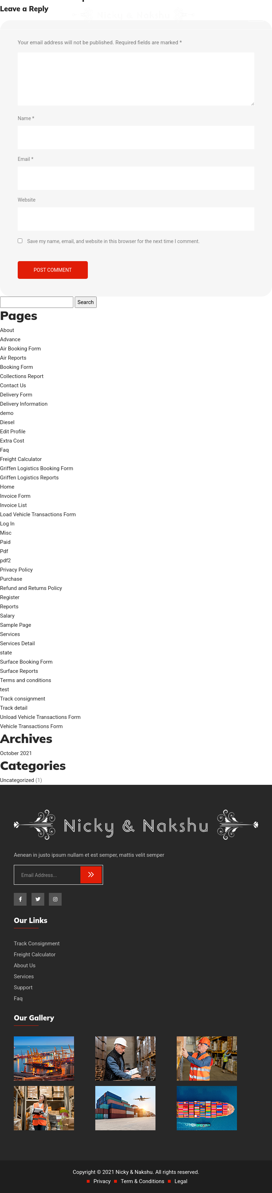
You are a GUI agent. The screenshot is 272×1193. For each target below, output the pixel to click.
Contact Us (13, 385)
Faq (4, 450)
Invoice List (13, 505)
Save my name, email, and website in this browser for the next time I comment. (113, 241)
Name (26, 118)
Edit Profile (13, 431)
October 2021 (16, 753)
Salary (7, 616)
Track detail (13, 708)
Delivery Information (23, 404)
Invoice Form (15, 496)
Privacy (102, 1181)
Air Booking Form (20, 348)
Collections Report (22, 376)
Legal (181, 1181)
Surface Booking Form (26, 662)
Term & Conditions (142, 1181)
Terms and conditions (25, 680)
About (7, 330)
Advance (10, 339)
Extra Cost (12, 441)
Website (26, 200)
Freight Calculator (21, 459)
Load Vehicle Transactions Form (38, 514)
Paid (5, 542)
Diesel (7, 422)
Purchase (11, 579)
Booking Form (16, 367)
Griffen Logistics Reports (29, 477)
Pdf (4, 551)
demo (6, 413)
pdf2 (5, 560)
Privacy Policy (16, 570)
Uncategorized (17, 780)
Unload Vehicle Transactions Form (40, 717)
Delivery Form (16, 395)
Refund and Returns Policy (31, 588)
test (4, 689)
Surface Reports (19, 671)
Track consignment (22, 699)
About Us (24, 965)
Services (10, 634)
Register (9, 597)
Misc (5, 533)
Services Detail (17, 643)
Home (7, 487)
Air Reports (13, 358)
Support (23, 987)
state (6, 652)
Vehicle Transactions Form (31, 726)
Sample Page (15, 625)
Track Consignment (37, 943)
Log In (7, 523)
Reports (9, 606)
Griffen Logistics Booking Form (36, 468)
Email (25, 159)
